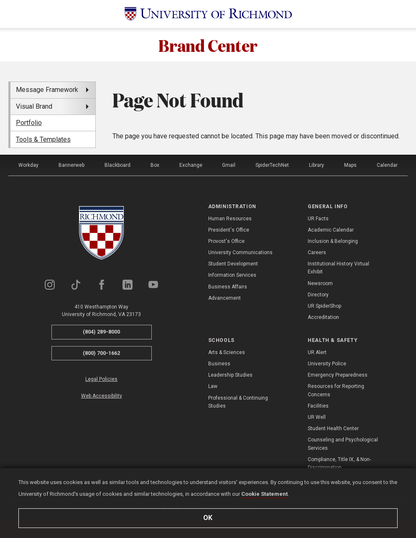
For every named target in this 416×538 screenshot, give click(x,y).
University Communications (240, 252)
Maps (350, 165)
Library (316, 165)
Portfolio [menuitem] (29, 123)
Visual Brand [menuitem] (34, 106)
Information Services (232, 275)
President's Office (228, 230)
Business (219, 364)
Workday (28, 165)
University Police (327, 364)
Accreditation (323, 317)
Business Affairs (227, 287)
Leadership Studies (230, 375)
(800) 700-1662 (101, 353)
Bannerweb (71, 165)
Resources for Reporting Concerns (336, 390)
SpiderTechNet (272, 165)
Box (155, 165)
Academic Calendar (331, 230)
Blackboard (117, 165)
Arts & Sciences (226, 352)
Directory (318, 295)
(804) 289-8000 (101, 332)
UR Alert (317, 352)
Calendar (387, 165)
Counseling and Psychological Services (343, 444)
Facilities (318, 406)
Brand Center (208, 45)
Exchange (190, 165)
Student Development (233, 264)
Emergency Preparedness (338, 375)
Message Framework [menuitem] (47, 90)
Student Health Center (333, 428)
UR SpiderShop (324, 306)
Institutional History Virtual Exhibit (338, 268)
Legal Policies (101, 379)
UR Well (317, 417)
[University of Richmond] (208, 14)
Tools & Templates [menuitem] (43, 139)
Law (212, 386)
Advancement (224, 298)
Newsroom (320, 283)
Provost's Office (226, 241)
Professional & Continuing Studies (238, 402)
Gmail (228, 165)
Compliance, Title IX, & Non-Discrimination (339, 463)
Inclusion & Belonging (333, 241)
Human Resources (230, 219)
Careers (317, 252)
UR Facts (318, 219)
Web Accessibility (101, 396)
